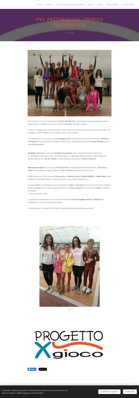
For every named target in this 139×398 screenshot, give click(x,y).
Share (32, 369)
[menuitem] (38, 4)
